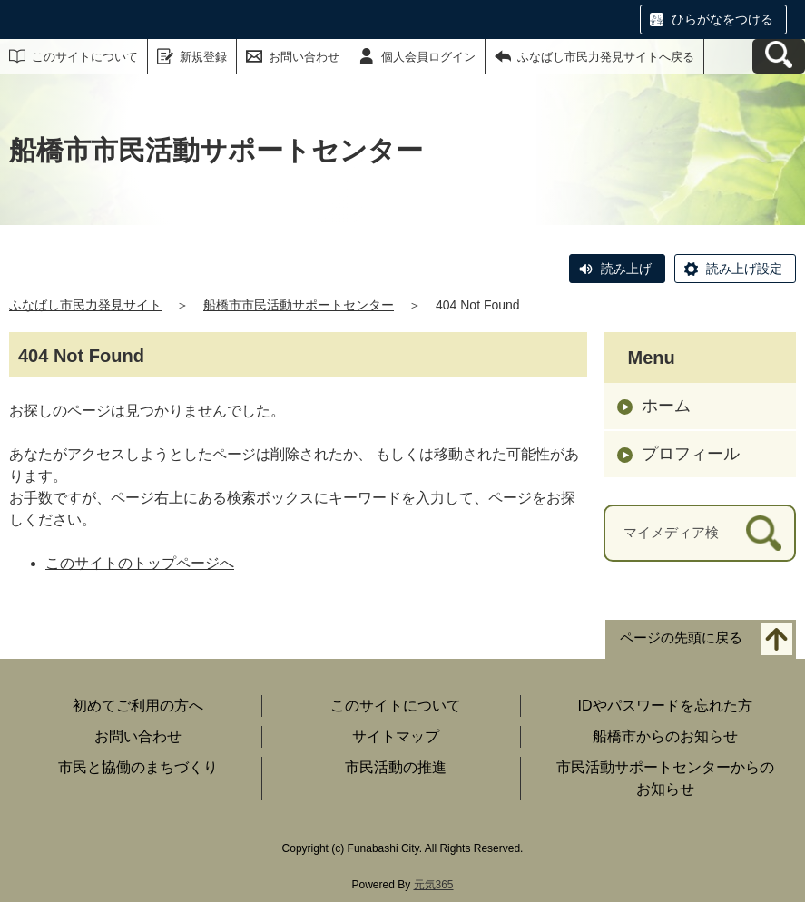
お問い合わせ (304, 57)
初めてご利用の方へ (138, 705)
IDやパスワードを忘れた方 (665, 705)
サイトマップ (395, 736)
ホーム (666, 406)
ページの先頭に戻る (681, 638)
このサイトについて (85, 57)
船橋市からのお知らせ (665, 736)
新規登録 (203, 57)
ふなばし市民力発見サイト (85, 305)
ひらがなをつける (722, 19)
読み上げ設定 (744, 268)
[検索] (763, 533)
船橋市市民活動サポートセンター (298, 305)
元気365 (434, 884)
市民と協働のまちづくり (138, 767)
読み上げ (626, 268)
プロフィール (691, 454)
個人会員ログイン (428, 57)
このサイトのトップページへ (139, 563)
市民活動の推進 (396, 767)
